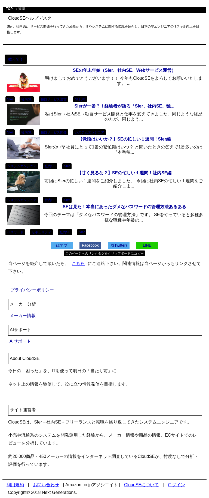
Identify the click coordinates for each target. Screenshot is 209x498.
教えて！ (15, 59)
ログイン (176, 484)
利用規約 (15, 484)
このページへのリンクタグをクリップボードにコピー (104, 253)
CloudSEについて (141, 484)
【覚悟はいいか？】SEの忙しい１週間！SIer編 (124, 139)
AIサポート (20, 341)
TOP (9, 9)
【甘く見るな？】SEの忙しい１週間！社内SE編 (124, 173)
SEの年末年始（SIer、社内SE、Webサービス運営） (124, 70)
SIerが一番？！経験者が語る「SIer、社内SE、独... (124, 106)
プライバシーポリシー (32, 290)
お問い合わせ (46, 484)
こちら (78, 263)
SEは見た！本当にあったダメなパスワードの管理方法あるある (124, 206)
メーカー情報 (23, 315)
